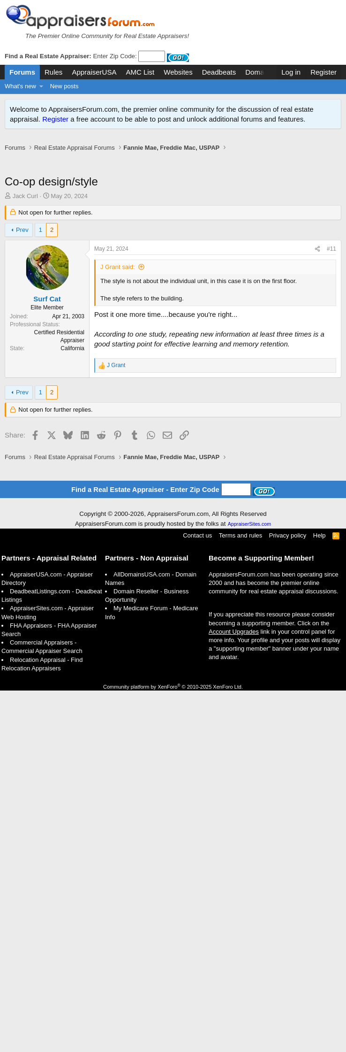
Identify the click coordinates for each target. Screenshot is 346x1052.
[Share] (317, 249)
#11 (331, 249)
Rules (53, 72)
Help (319, 760)
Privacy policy (287, 760)
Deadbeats (219, 72)
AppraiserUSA (94, 72)
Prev (22, 229)
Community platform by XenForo (173, 912)
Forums (22, 72)
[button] (41, 86)
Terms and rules (240, 760)
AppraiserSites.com (249, 749)
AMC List (140, 72)
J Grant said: (117, 266)
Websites (178, 72)
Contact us (197, 760)
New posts (64, 86)
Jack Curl (25, 196)
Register (55, 119)
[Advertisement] (88, 471)
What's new (20, 86)
